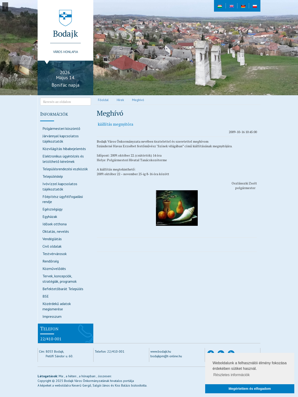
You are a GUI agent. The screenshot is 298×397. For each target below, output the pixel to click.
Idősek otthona (54, 224)
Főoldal (103, 100)
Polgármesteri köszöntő (61, 128)
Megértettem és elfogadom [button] (250, 388)
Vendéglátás (52, 238)
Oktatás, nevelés (55, 231)
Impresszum (52, 316)
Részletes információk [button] (231, 375)
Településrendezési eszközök (65, 169)
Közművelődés (54, 268)
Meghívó (138, 100)
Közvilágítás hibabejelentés (64, 148)
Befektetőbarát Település (62, 288)
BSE (45, 296)
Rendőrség (50, 261)
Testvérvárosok (54, 253)
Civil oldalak (52, 246)
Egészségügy (52, 209)
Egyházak (49, 216)
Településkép (52, 176)
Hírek (120, 100)
